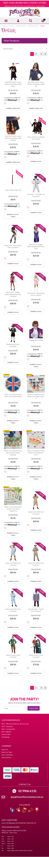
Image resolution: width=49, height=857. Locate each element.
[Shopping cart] (43, 20)
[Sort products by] (24, 48)
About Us (5, 749)
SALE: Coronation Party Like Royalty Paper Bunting (13, 453)
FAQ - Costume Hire (8, 729)
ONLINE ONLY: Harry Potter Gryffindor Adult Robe (13, 84)
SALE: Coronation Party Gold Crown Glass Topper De (13, 509)
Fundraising (5, 737)
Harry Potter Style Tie (13, 190)
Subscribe (33, 708)
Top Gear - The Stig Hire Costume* (36, 195)
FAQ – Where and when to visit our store (15, 724)
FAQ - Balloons (6, 732)
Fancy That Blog (7, 755)
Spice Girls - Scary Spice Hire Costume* (13, 246)
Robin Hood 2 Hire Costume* (13, 656)
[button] (5, 103)
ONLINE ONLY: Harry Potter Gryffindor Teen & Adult (13, 138)
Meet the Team (7, 752)
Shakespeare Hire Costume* (13, 345)
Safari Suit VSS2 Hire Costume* (36, 564)
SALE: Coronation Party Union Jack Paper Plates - (13, 396)
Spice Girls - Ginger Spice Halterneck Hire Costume (13, 294)
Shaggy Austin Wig (36, 340)
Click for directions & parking (10, 827)
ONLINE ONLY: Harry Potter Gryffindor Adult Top (36, 84)
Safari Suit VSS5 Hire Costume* (36, 513)
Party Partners (6, 757)
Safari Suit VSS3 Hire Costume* (13, 564)
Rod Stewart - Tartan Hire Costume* (36, 610)
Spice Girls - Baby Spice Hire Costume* (36, 294)
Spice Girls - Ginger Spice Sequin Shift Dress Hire (36, 246)
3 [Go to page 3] (41, 54)
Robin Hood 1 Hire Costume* (36, 656)
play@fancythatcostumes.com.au (27, 797)
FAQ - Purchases (7, 726)
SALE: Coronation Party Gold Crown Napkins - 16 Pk (36, 453)
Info (18, 100)
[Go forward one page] (45, 54)
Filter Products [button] (11, 40)
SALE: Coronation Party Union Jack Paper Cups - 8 (36, 396)
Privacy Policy (6, 734)
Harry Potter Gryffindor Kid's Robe (36, 138)
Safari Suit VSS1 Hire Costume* (13, 610)
